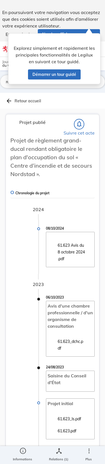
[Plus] (88, 455)
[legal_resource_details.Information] (22, 455)
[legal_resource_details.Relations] (58, 455)
